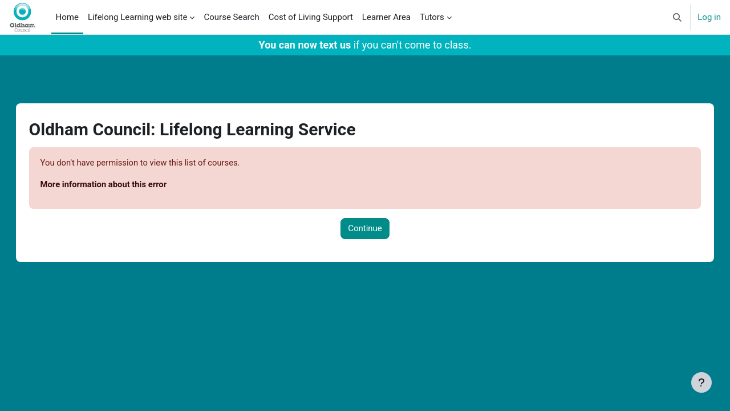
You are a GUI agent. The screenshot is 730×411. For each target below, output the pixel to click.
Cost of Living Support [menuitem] (311, 17)
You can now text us (305, 45)
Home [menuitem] (67, 17)
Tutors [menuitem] (432, 17)
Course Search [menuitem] (231, 17)
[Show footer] (701, 382)
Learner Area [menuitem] (386, 17)
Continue (365, 229)
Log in (709, 17)
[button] (677, 17)
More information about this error (116, 185)
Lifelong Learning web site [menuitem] (138, 17)
